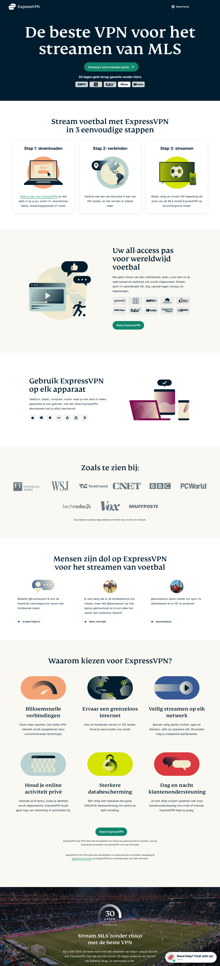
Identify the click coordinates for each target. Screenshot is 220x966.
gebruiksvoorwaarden (82, 869)
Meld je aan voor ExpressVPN (38, 204)
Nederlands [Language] (177, 6)
